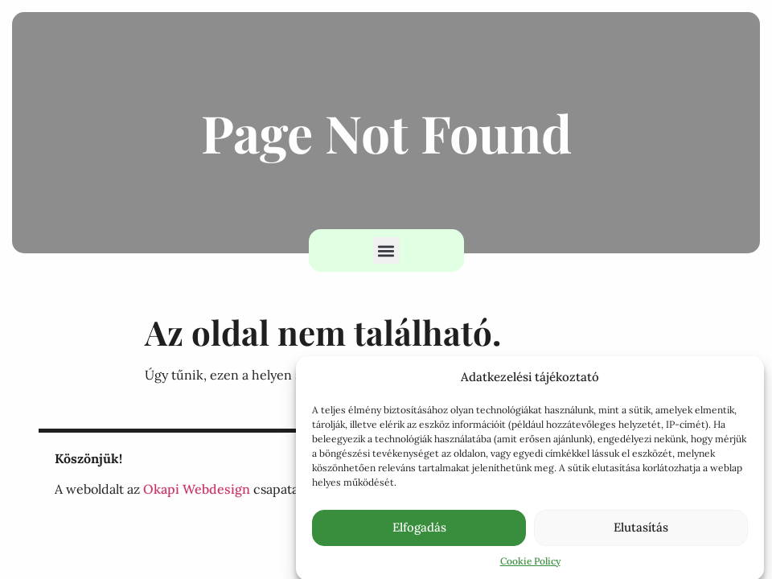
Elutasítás (641, 530)
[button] (386, 250)
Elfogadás (419, 530)
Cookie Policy (530, 564)
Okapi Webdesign (196, 489)
